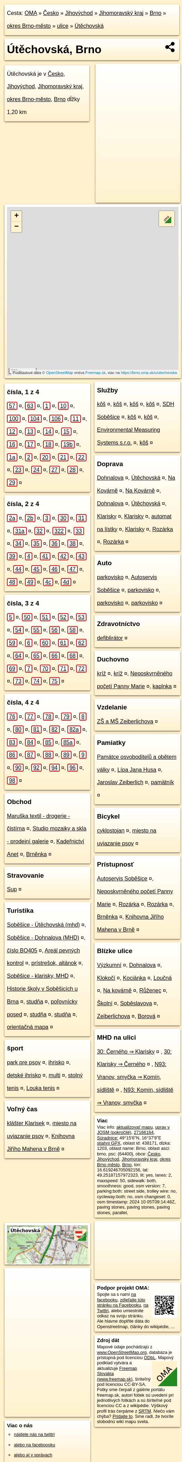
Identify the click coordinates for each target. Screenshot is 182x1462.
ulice (62, 26)
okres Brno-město (29, 26)
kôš (101, 404)
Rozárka (162, 529)
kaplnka (162, 686)
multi (54, 1075)
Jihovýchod (79, 13)
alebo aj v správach (33, 1454)
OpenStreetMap (59, 373)
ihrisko (56, 1062)
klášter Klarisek (25, 1123)
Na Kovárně (140, 491)
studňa (34, 1002)
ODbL (149, 1357)
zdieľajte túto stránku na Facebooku (121, 1302)
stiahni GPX (109, 1143)
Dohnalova (110, 478)
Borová (147, 1016)
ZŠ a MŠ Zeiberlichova (125, 721)
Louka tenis (40, 1088)
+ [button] (16, 216)
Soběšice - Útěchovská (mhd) (43, 925)
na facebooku (116, 1297)
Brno (156, 13)
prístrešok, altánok (54, 963)
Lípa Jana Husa (136, 770)
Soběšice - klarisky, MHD (38, 976)
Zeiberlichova (113, 1016)
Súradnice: (107, 1137)
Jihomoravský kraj (121, 13)
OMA (31, 13)
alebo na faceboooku (34, 1444)
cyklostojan (110, 831)
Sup (12, 889)
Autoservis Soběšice (122, 879)
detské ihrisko (24, 1075)
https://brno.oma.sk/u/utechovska (149, 373)
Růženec (150, 990)
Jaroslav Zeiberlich (120, 782)
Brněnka (36, 854)
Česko (51, 13)
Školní (104, 1003)
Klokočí (106, 978)
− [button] (16, 227)
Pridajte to (123, 1416)
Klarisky (106, 516)
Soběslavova (136, 1003)
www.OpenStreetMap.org (122, 1352)
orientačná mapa (27, 1027)
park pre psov (24, 1062)
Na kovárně (117, 990)
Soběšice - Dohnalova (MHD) (43, 938)
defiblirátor (110, 638)
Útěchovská (89, 26)
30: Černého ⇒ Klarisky (126, 1052)
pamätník (162, 782)
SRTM (145, 1411)
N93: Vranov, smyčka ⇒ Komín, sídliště (131, 1077)
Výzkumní (109, 965)
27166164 (144, 1132)
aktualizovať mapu (134, 1127)
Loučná (163, 978)
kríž (101, 673)
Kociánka (134, 978)
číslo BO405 (22, 950)
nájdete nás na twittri (34, 1434)
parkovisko (110, 577)
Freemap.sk (95, 373)
